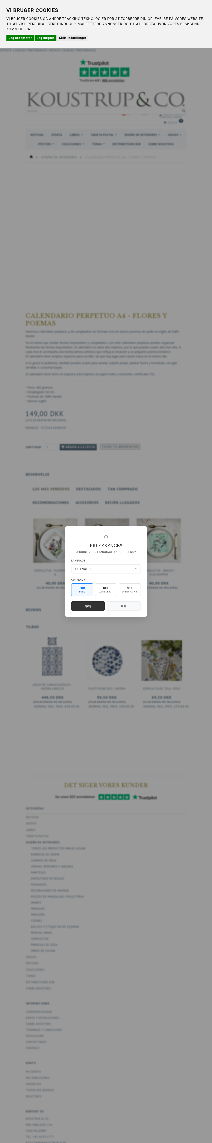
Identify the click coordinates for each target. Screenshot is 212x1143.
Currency (78, 579)
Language (78, 560)
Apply (88, 606)
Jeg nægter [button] (45, 38)
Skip (123, 606)
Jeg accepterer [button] (20, 38)
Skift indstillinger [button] (72, 38)
